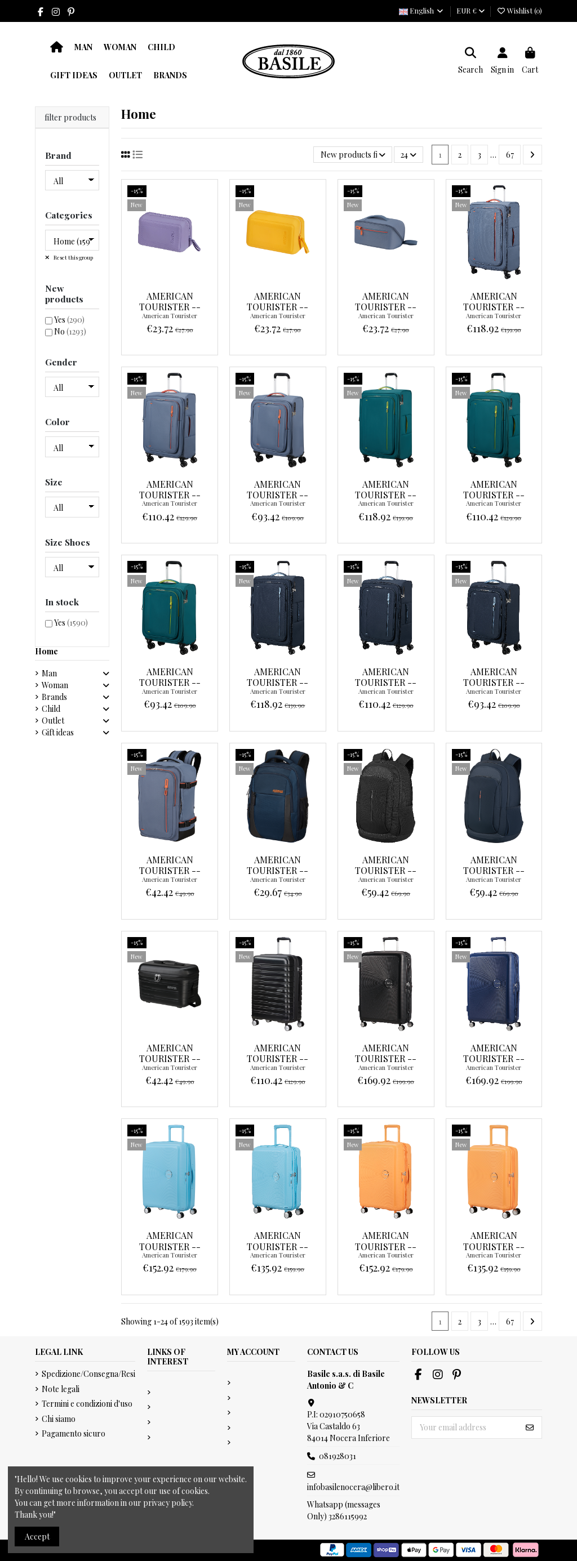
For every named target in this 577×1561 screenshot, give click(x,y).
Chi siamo (59, 1418)
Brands (54, 697)
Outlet (53, 720)
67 (510, 154)
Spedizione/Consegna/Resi (88, 1373)
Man (49, 673)
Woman (55, 685)
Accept (37, 1536)
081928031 (337, 1456)
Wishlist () (519, 10)
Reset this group (72, 257)
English (422, 10)
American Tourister (169, 315)
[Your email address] (465, 1427)
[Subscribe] (530, 1427)
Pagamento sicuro (73, 1433)
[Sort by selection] (352, 154)
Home (46, 651)
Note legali (60, 1389)
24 (408, 154)
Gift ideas (58, 732)
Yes (69, 319)
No (70, 331)
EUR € (470, 10)
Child (51, 708)
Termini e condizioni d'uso (87, 1403)
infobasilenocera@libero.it (353, 1487)
